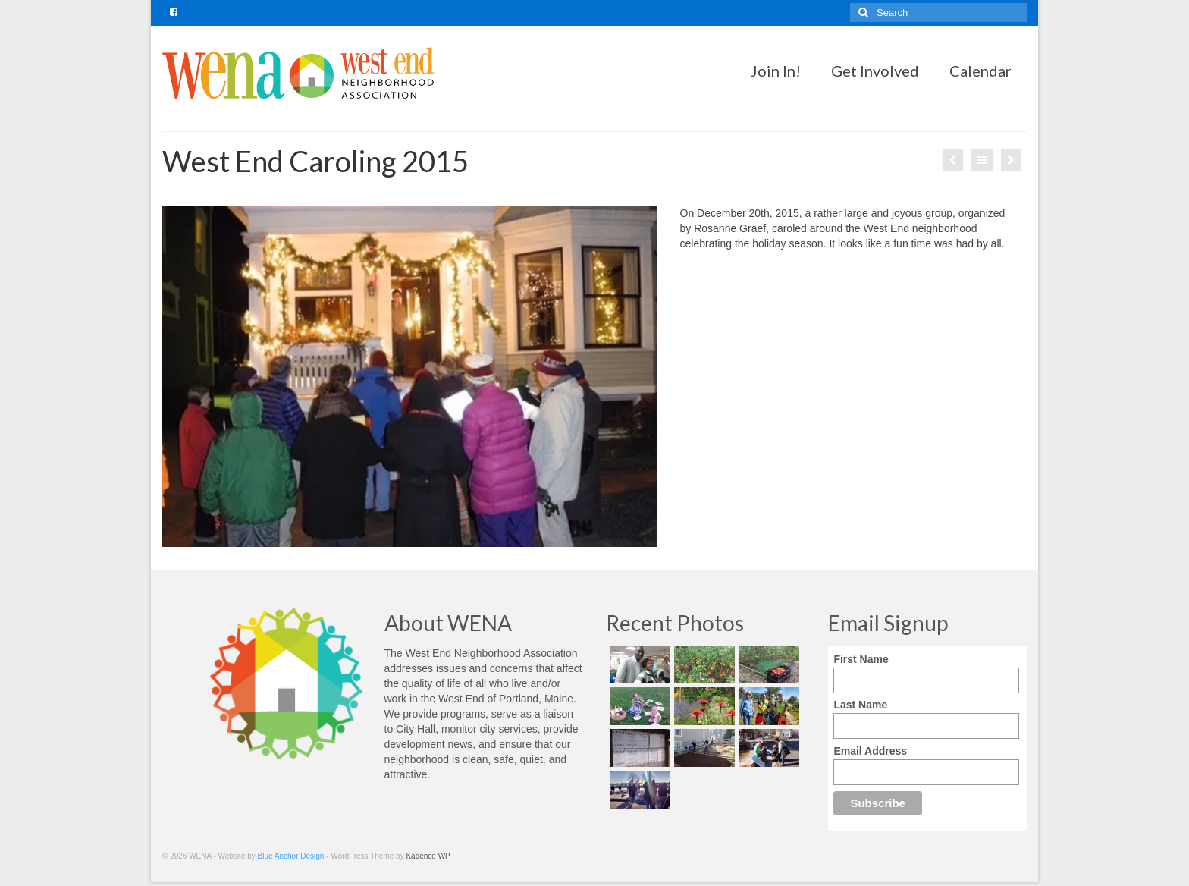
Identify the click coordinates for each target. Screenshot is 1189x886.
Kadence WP (428, 856)
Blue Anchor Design (291, 856)
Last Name (860, 705)
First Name (860, 659)
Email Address (870, 751)
